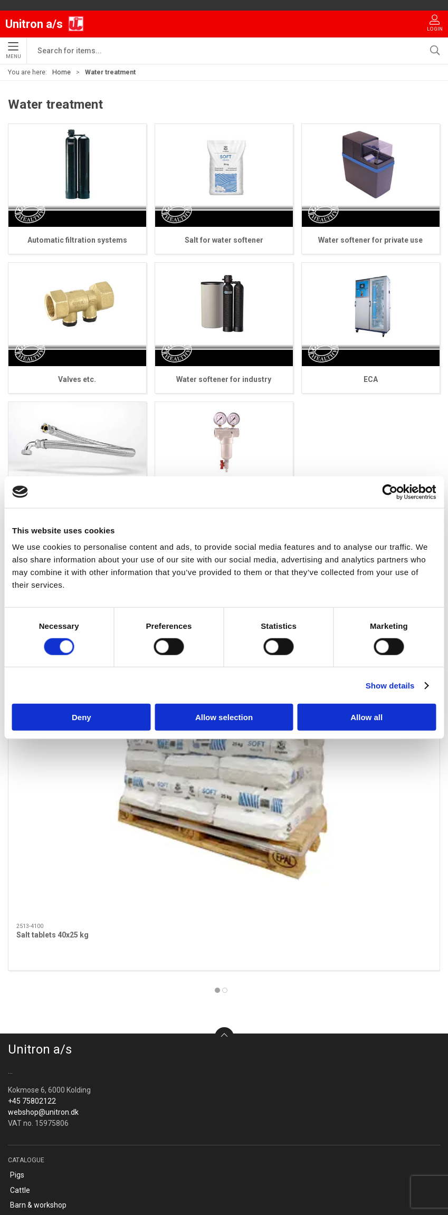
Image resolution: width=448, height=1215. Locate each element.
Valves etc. (77, 379)
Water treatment (38, 1054)
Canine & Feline (35, 1040)
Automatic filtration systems (77, 240)
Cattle (20, 979)
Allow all (366, 717)
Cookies (23, 1146)
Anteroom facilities (42, 1024)
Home (61, 72)
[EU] (44, 24)
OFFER (21, 1070)
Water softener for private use (370, 240)
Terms (21, 1130)
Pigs (17, 964)
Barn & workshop (38, 994)
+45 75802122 (32, 890)
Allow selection (224, 717)
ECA (371, 379)
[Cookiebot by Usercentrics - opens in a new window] (390, 492)
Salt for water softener (224, 240)
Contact (23, 1116)
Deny (81, 717)
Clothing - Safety (38, 1010)
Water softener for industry (223, 379)
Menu (13, 50)
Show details (390, 685)
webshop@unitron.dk (43, 901)
